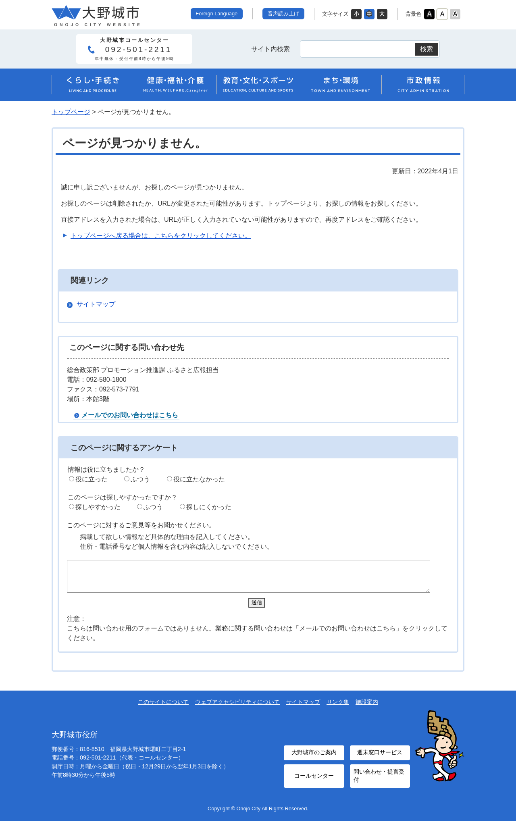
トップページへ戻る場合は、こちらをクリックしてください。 (161, 235)
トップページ (71, 111)
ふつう (140, 479)
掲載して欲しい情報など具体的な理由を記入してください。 (167, 536)
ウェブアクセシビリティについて (237, 708)
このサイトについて (163, 708)
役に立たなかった (199, 479)
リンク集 (338, 708)
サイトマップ (96, 304)
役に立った (91, 479)
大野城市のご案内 (314, 757)
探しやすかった (98, 507)
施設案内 (367, 708)
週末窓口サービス (379, 757)
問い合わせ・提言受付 (377, 778)
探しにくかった (208, 507)
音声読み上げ (283, 13)
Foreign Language (216, 13)
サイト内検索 (270, 49)
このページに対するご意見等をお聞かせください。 (141, 525)
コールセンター (314, 778)
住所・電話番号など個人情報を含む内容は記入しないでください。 (176, 546)
